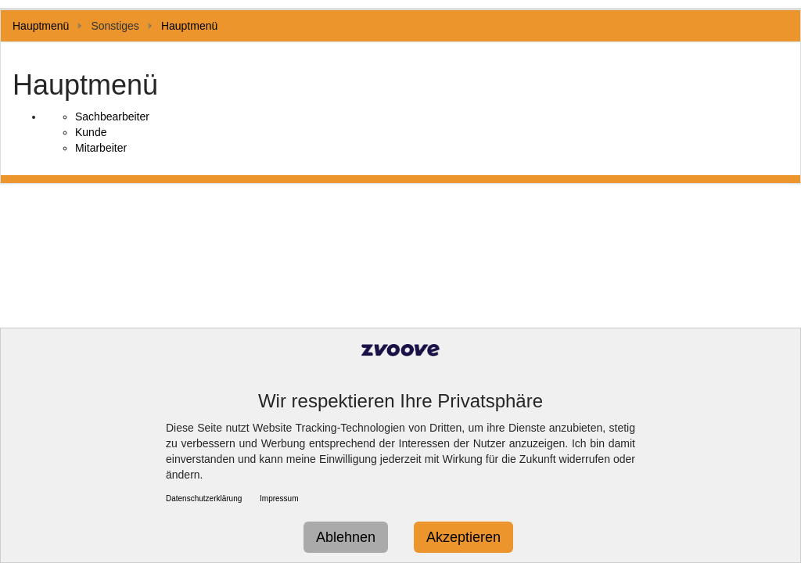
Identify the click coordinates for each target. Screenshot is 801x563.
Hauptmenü (41, 26)
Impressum (279, 498)
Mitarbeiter (101, 148)
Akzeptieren (463, 537)
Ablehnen (345, 537)
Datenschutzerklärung (204, 498)
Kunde (90, 132)
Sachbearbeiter (112, 116)
